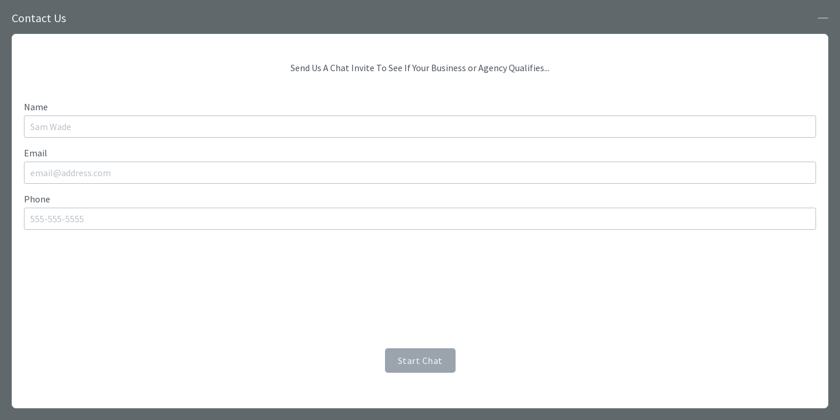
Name (36, 107)
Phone (37, 199)
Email (35, 153)
